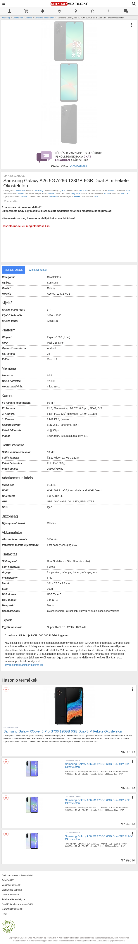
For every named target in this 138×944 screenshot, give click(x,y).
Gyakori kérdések (10, 894)
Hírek (4, 913)
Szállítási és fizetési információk (17, 904)
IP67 (96, 196)
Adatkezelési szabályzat (13, 899)
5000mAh (53, 196)
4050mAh (53, 741)
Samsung (38, 190)
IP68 (96, 741)
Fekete (77, 196)
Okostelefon (20, 190)
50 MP (51, 193)
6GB (128, 190)
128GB (21, 193)
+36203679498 (78, 166)
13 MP (107, 193)
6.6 (63, 736)
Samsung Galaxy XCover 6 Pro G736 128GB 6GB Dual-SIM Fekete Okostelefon (63, 731)
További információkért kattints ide (24, 664)
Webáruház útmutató (12, 890)
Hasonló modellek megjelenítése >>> (26, 226)
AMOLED (83, 190)
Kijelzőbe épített (96, 774)
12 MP (77, 774)
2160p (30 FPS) (72, 738)
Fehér (116, 846)
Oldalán (24, 196)
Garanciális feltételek (12, 909)
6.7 (63, 190)
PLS (81, 736)
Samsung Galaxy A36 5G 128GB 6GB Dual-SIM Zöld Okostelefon (97, 801)
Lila (115, 774)
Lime (116, 810)
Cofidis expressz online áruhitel (17, 875)
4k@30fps (75, 193)
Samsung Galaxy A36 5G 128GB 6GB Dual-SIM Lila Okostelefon (97, 765)
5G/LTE (124, 193)
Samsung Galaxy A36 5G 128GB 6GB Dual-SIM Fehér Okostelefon (98, 838)
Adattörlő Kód (8, 880)
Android (111, 190)
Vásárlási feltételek (11, 885)
